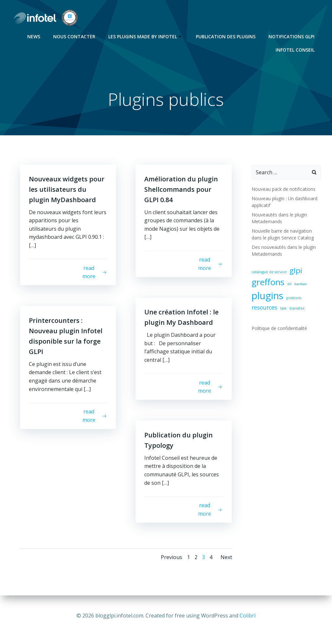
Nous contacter (75, 36)
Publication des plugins (226, 36)
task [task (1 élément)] (283, 308)
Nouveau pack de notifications (283, 189)
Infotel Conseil (295, 49)
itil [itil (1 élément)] (289, 284)
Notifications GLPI (292, 36)
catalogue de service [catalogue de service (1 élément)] (268, 272)
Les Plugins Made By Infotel (146, 36)
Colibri (247, 615)
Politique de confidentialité (279, 328)
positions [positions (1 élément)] (293, 298)
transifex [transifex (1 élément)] (296, 308)
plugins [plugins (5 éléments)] (267, 295)
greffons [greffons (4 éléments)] (267, 282)
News (34, 36)
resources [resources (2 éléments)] (264, 307)
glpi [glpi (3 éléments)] (295, 271)
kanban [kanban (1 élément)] (300, 284)
